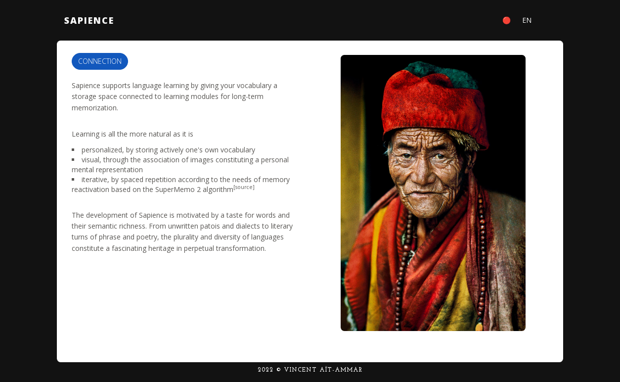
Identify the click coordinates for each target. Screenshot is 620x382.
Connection (100, 61)
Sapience (89, 20)
